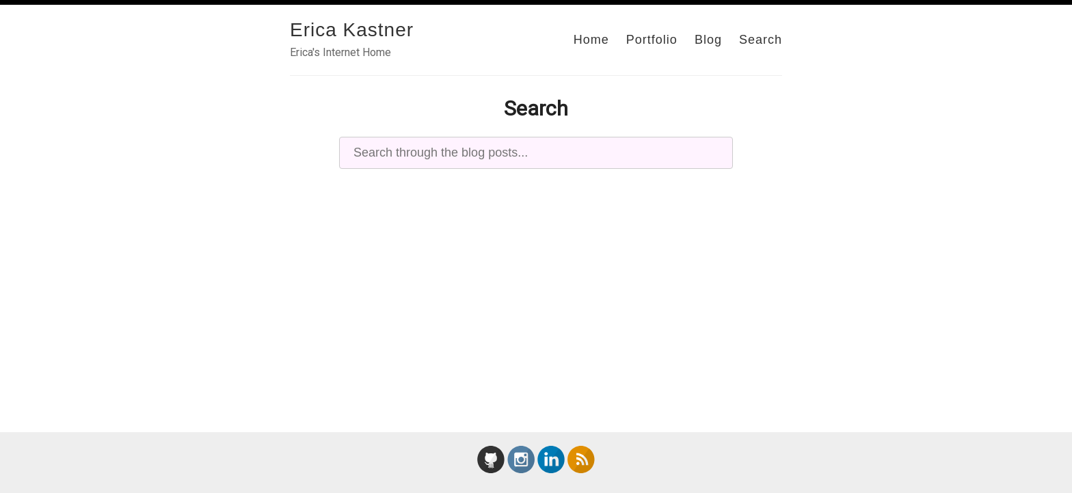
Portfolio (652, 39)
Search (760, 39)
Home (591, 39)
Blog (708, 39)
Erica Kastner (352, 29)
